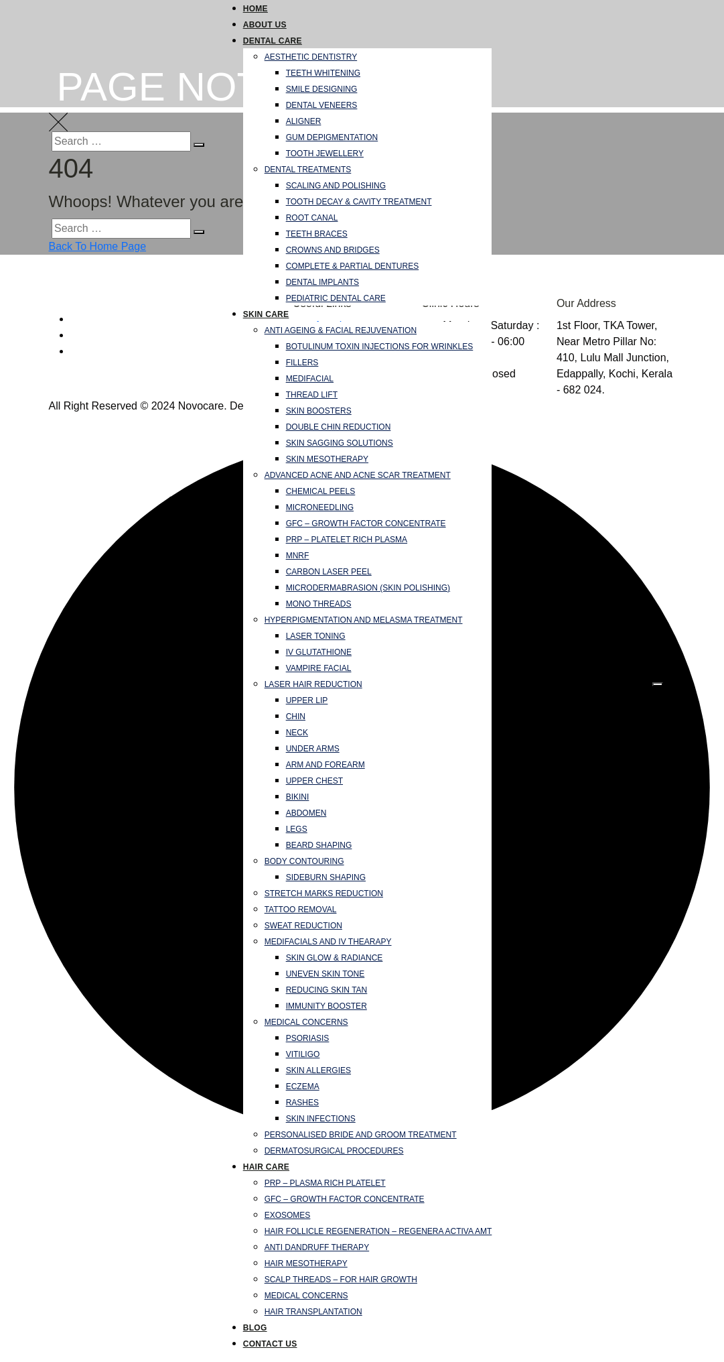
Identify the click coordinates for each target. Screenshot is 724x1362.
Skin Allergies (318, 1070)
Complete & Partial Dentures (352, 266)
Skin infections (321, 1118)
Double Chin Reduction (338, 427)
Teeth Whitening (323, 73)
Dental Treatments (308, 169)
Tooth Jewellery (325, 153)
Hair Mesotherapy (306, 1263)
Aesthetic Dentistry (311, 57)
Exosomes (288, 1215)
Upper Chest (314, 781)
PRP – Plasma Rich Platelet (325, 1183)
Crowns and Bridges (333, 250)
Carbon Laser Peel (329, 571)
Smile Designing (322, 89)
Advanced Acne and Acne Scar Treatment (358, 475)
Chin (295, 716)
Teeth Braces (317, 234)
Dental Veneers (322, 105)
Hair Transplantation (313, 1311)
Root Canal (312, 218)
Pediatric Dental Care (336, 298)
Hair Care (266, 1167)
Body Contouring (304, 861)
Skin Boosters (319, 411)
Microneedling (320, 507)
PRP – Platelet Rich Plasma (346, 539)
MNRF (297, 555)
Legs (296, 829)
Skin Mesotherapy (327, 459)
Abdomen (306, 813)
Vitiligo (303, 1054)
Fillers (302, 362)
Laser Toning (316, 636)
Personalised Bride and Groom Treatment (361, 1134)
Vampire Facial (319, 668)
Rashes (302, 1102)
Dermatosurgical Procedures (334, 1151)
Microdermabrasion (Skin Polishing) (368, 588)
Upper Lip (307, 700)
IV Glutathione (319, 652)
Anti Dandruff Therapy (317, 1247)
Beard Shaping (319, 845)
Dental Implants (322, 282)
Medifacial (310, 378)
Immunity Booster (326, 1006)
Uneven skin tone (325, 974)
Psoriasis (308, 1038)
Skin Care (266, 314)
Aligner (303, 121)
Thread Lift (312, 394)
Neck (297, 732)
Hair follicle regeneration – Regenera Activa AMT (378, 1231)
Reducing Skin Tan (327, 990)
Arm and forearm (325, 764)
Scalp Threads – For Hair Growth (341, 1279)
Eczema (302, 1086)
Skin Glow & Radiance (334, 958)
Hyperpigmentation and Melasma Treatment (364, 620)
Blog (255, 1328)
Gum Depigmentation (332, 137)
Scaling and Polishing (336, 185)
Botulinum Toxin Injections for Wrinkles (380, 346)
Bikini (297, 797)
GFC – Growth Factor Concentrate (366, 523)
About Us (265, 24)
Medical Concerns (306, 1022)
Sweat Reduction (303, 925)
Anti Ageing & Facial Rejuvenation (341, 330)
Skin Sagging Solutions (339, 443)
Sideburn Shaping (326, 877)
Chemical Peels (321, 491)
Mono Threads (319, 604)
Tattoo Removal (301, 909)
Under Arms (313, 748)
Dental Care (272, 41)
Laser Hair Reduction (313, 684)
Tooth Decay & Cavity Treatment (359, 201)
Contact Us (270, 1344)
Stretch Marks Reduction (324, 893)
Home (255, 8)
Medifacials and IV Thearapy (328, 941)
